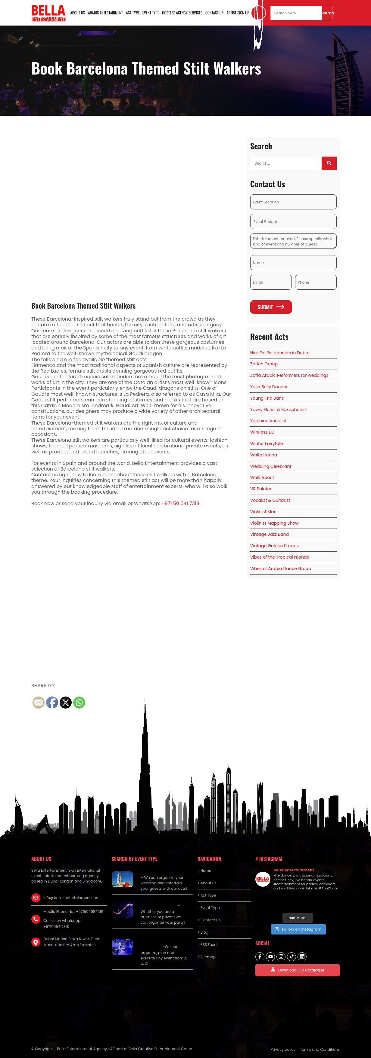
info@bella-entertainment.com (71, 897)
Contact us (214, 13)
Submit (271, 307)
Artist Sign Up (237, 13)
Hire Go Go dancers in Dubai (280, 353)
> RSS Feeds (208, 944)
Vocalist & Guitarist (270, 500)
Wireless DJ (262, 432)
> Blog (203, 932)
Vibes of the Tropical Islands (279, 557)
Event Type (150, 13)
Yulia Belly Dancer (269, 387)
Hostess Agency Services (182, 13)
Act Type (132, 13)
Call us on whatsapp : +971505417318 (62, 923)
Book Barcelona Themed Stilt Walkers (83, 305)
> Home (204, 870)
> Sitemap (207, 956)
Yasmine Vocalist (268, 421)
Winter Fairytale (266, 444)
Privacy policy (283, 1049)
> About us (207, 883)
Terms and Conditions (320, 1049)
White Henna (263, 455)
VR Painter (261, 489)
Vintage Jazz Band (269, 534)
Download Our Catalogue (297, 970)
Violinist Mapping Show (274, 523)
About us (77, 13)
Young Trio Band (267, 398)
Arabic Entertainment (105, 13)
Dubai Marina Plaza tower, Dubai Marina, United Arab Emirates (72, 941)
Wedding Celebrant (271, 466)
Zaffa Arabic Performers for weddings (289, 375)
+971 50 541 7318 (180, 503)
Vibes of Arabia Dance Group (280, 569)
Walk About (262, 477)
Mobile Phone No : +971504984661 (73, 911)
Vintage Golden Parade (274, 546)
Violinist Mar (263, 512)
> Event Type (209, 907)
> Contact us (209, 919)
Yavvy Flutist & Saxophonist (278, 410)
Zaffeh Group (264, 364)
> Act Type (207, 895)
